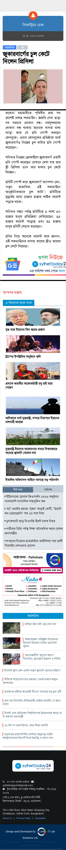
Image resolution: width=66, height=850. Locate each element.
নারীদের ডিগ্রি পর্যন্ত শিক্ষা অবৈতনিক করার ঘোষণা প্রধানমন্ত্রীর (34, 531)
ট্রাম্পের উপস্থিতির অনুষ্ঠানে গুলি (23, 356)
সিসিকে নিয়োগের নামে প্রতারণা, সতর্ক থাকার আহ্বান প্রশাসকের (30, 681)
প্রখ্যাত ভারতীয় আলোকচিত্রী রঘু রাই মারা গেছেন (28, 385)
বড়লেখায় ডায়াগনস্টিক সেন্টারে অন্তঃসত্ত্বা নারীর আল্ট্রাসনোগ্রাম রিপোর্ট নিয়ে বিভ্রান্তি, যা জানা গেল (28, 736)
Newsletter (40, 818)
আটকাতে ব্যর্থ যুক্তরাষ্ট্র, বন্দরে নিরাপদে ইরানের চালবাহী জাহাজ (32, 420)
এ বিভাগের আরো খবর (18, 303)
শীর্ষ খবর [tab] (17, 489)
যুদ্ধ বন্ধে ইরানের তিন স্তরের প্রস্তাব (25, 330)
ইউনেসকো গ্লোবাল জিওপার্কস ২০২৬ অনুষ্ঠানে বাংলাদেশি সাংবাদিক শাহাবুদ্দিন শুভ (32, 498)
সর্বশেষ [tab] (48, 489)
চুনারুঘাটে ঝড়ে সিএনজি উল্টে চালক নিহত (30, 521)
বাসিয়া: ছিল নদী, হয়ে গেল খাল (40, 624)
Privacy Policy (24, 818)
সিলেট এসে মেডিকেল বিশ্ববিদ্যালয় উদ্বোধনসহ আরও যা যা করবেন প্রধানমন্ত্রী (32, 714)
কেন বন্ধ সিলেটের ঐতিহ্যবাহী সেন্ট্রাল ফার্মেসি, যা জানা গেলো (32, 702)
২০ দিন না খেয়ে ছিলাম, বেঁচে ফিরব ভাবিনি (26, 725)
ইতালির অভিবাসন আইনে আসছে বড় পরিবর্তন (32, 480)
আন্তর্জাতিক (10, 47)
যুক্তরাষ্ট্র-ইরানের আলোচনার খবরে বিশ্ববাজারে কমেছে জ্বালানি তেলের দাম (31, 451)
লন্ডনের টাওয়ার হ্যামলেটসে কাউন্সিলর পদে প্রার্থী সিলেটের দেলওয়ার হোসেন (33, 543)
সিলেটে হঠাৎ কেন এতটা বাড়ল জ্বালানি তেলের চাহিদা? (32, 670)
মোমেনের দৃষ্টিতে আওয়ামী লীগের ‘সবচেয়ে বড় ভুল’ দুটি (32, 691)
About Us (8, 818)
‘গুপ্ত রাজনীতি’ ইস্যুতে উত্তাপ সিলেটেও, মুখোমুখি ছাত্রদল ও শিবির (41, 657)
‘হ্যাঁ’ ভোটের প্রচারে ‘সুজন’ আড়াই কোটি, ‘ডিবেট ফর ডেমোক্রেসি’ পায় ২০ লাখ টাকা (33, 511)
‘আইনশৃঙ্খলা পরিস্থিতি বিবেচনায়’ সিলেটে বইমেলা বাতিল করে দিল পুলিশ (40, 642)
